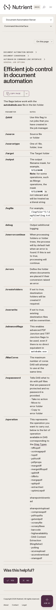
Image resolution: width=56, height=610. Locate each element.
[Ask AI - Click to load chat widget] (47, 601)
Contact (15, 605)
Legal (24, 605)
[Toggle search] (44, 7)
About (6, 605)
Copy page (13, 93)
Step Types (40, 444)
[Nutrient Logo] (22, 7)
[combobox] (26, 94)
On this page (44, 41)
